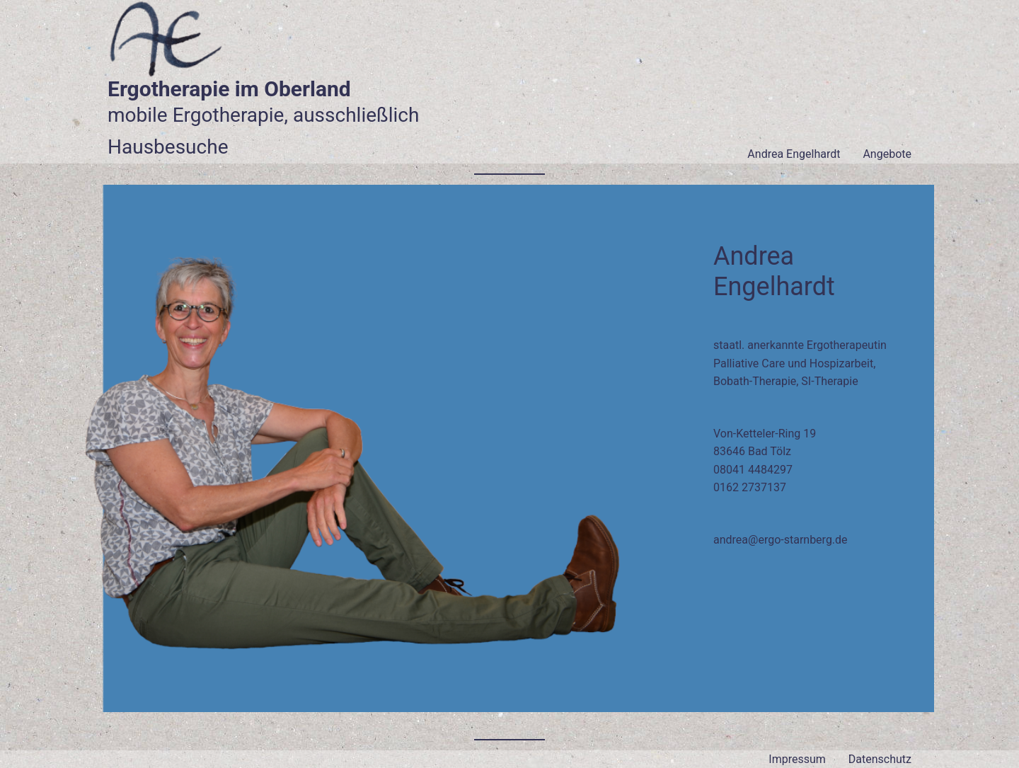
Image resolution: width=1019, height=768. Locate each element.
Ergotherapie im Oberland (229, 88)
